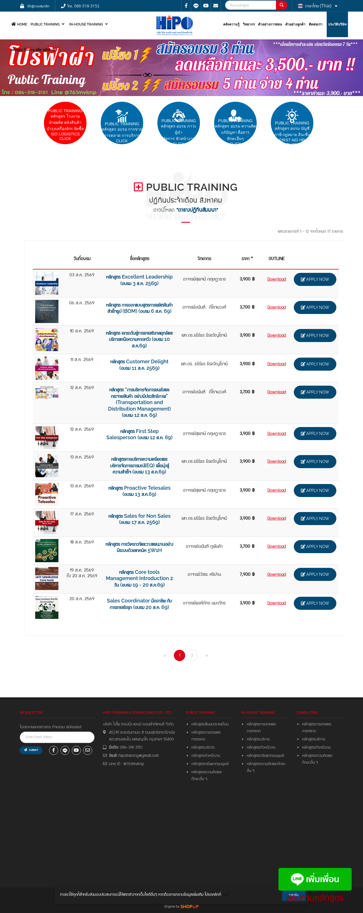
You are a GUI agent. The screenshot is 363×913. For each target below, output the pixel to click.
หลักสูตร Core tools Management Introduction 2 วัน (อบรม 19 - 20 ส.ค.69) (139, 578)
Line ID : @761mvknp (126, 764)
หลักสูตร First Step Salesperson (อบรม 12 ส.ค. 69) (139, 434)
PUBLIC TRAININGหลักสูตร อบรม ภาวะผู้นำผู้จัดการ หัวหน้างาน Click (179, 132)
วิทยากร (249, 24)
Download (276, 279)
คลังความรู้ (231, 24)
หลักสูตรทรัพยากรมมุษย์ (266, 755)
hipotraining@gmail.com (139, 755)
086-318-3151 (131, 747)
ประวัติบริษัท (337, 24)
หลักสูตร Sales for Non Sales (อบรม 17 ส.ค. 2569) (139, 519)
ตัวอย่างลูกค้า (295, 24)
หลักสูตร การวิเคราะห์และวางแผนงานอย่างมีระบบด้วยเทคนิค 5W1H (139, 547)
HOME (18, 24)
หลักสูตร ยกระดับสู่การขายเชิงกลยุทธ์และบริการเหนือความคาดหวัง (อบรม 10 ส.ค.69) (139, 339)
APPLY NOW (315, 279)
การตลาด (198, 739)
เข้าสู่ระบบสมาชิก (38, 6)
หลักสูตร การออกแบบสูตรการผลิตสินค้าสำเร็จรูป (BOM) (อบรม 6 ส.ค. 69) (139, 308)
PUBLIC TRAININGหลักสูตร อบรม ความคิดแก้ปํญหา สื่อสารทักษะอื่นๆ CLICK (235, 132)
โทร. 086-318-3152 (83, 6)
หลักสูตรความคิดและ (206, 772)
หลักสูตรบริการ (203, 747)
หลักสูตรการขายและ (206, 732)
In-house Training (89, 24)
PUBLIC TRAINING (48, 24)
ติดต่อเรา (315, 24)
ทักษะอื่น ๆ (199, 779)
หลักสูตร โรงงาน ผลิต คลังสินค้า (33, 50)
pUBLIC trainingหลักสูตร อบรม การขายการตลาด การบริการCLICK (122, 132)
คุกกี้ (225, 894)
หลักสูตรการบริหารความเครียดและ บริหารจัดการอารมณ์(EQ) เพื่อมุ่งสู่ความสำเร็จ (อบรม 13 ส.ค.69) (139, 465)
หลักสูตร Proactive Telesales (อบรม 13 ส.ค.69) (139, 491)
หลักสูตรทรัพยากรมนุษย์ (210, 764)
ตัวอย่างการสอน (270, 24)
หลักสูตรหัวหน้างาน (205, 755)
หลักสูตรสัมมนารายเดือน (210, 724)
